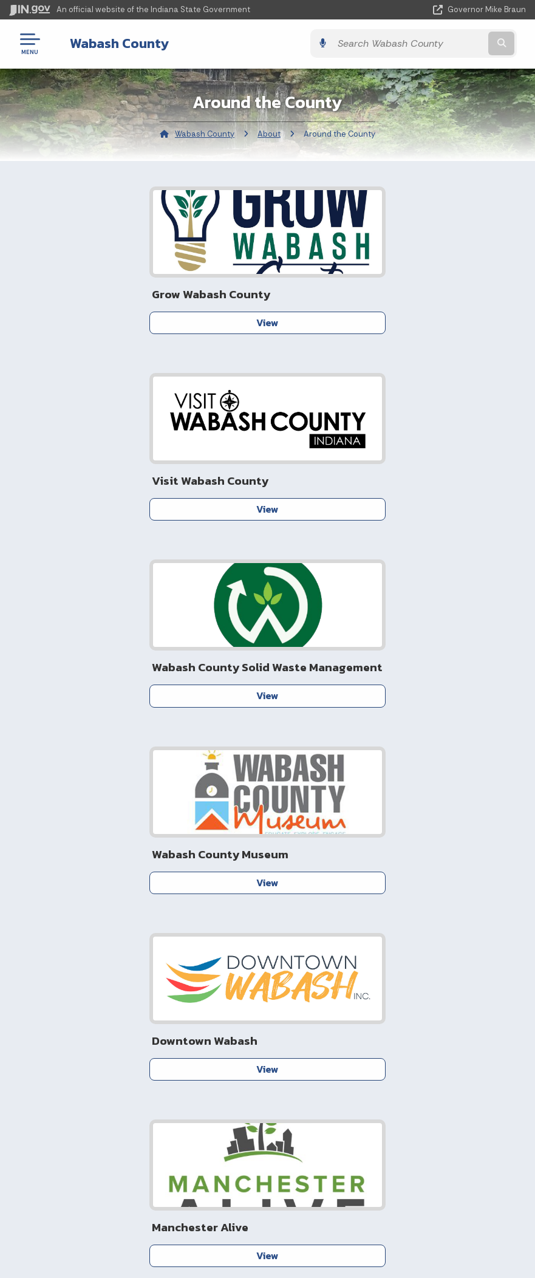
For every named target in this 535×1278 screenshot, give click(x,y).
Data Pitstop (187, 871)
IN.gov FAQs (134, 1095)
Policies (133, 1052)
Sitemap (134, 1073)
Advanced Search (133, 1030)
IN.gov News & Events (392, 1030)
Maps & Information (391, 1008)
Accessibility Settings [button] (262, 1184)
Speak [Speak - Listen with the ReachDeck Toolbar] (260, 1240)
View (143, 322)
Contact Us (361, 892)
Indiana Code (391, 1052)
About (269, 134)
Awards (391, 1095)
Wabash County (110, 43)
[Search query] (449, 43)
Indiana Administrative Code (392, 1073)
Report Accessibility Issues (263, 1205)
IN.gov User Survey (134, 1008)
